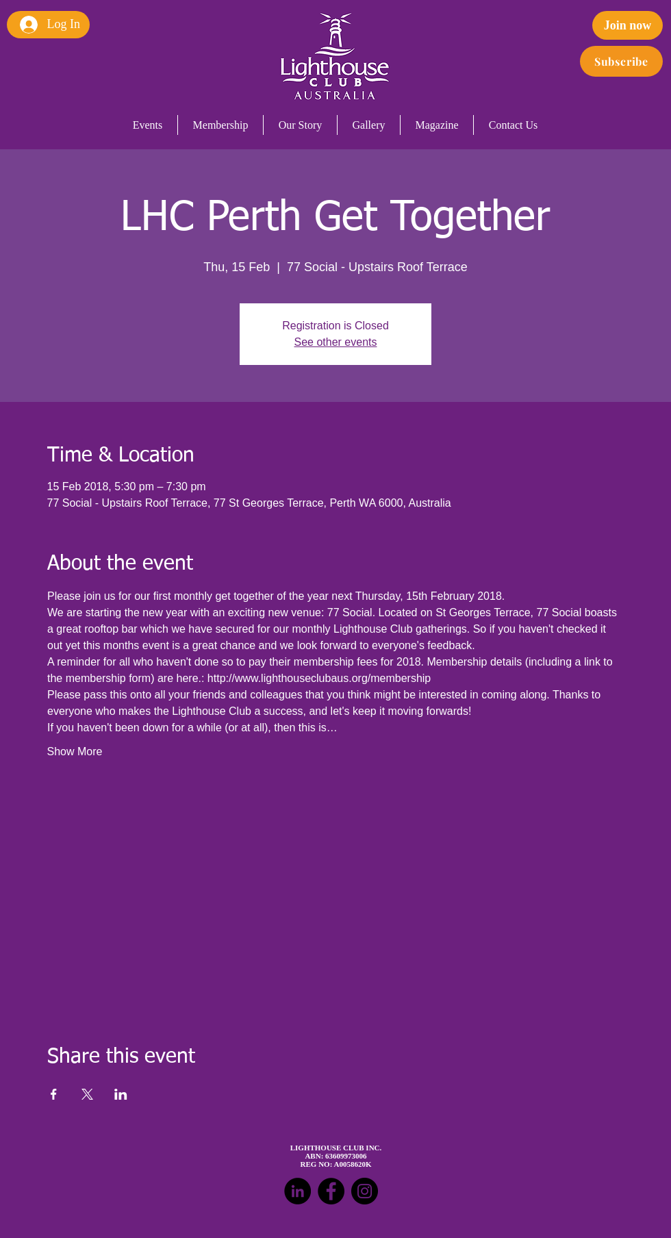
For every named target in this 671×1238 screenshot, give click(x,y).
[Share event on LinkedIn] (120, 1094)
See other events (335, 342)
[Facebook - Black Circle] (331, 1191)
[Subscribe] (621, 61)
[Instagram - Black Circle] (364, 1191)
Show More (75, 751)
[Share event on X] (87, 1094)
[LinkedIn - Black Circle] (297, 1191)
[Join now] (627, 25)
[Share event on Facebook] (53, 1094)
